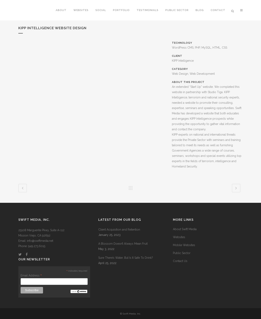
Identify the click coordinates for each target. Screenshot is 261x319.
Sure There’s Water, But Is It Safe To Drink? (125, 257)
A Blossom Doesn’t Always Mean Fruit (123, 243)
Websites (179, 237)
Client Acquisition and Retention (119, 229)
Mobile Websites (184, 245)
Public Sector (181, 253)
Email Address (31, 275)
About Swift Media (185, 229)
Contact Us (180, 261)
